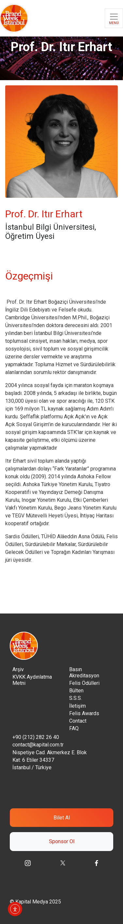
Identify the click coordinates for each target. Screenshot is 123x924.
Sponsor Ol (61, 841)
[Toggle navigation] (114, 18)
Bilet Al (62, 818)
